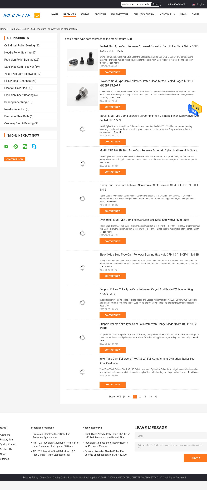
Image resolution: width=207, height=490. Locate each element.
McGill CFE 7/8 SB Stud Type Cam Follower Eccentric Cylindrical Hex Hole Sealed (149, 150)
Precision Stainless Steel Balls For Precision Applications (51, 436)
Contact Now (112, 72)
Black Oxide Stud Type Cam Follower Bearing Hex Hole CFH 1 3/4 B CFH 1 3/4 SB (149, 254)
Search (155, 4)
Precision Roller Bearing (18, 59)
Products (69, 14)
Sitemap (4, 459)
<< (129, 396)
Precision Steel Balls (16, 116)
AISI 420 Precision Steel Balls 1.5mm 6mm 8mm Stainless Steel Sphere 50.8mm (56, 444)
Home (54, 14)
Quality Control (144, 14)
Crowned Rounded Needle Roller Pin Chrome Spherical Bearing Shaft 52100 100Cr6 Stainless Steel (106, 453)
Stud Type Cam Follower (19, 66)
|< (124, 396)
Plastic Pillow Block (16, 88)
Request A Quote (176, 4)
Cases (195, 14)
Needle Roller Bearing (17, 52)
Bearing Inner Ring (15, 102)
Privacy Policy (30, 477)
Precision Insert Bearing (18, 95)
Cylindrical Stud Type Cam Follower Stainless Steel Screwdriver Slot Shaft (144, 220)
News (183, 14)
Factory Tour (120, 14)
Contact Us (167, 14)
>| (156, 396)
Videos (85, 14)
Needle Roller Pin (14, 109)
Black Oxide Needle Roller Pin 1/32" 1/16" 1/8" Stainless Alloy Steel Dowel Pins (107, 436)
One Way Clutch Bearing (19, 123)
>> (150, 396)
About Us (100, 14)
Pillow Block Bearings (17, 81)
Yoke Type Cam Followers (20, 73)
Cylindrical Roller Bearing (19, 45)
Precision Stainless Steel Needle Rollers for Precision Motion (106, 444)
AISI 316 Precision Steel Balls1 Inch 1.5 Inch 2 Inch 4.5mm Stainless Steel (54, 453)
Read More (114, 63)
